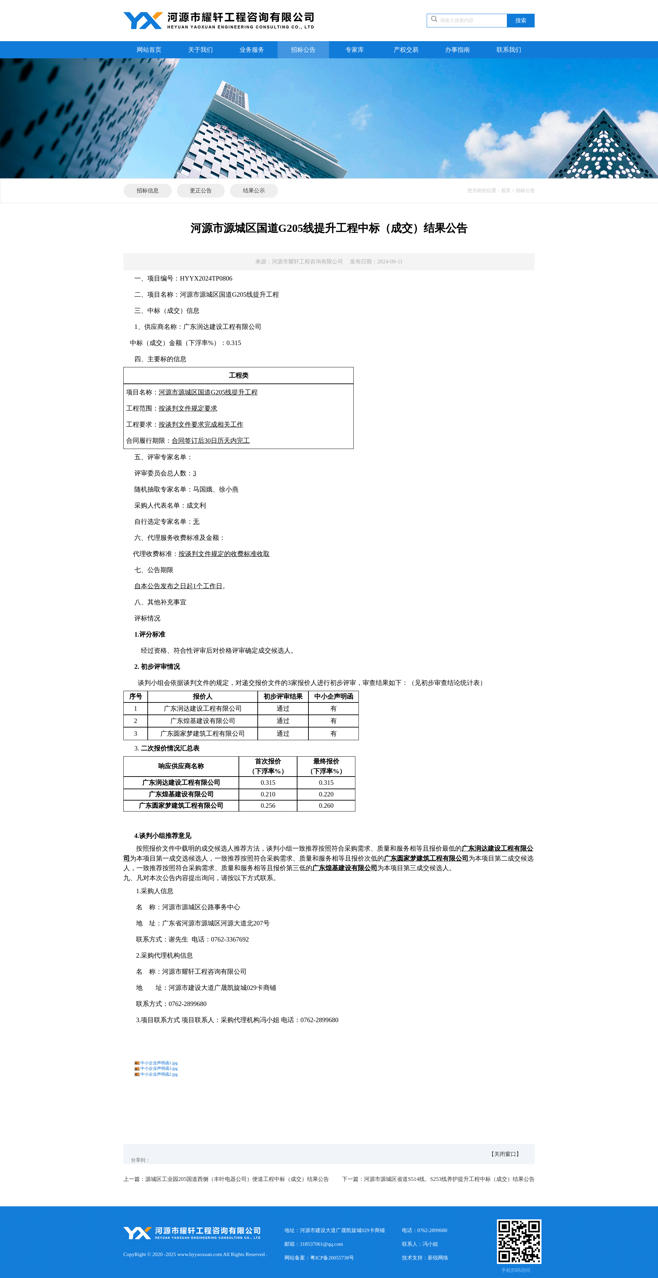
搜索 (520, 20)
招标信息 (148, 190)
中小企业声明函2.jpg (159, 1074)
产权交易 (406, 49)
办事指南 (457, 49)
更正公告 (201, 190)
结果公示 (254, 190)
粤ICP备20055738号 (332, 1258)
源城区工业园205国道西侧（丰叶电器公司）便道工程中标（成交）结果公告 (226, 1179)
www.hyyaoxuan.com (199, 1254)
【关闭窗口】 (505, 1154)
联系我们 (509, 49)
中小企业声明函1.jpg (159, 1063)
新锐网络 (438, 1258)
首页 (506, 190)
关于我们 (200, 49)
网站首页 (149, 49)
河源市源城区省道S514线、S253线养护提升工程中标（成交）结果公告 (438, 1179)
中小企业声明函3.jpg (159, 1068)
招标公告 (303, 49)
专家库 (354, 49)
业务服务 (252, 49)
